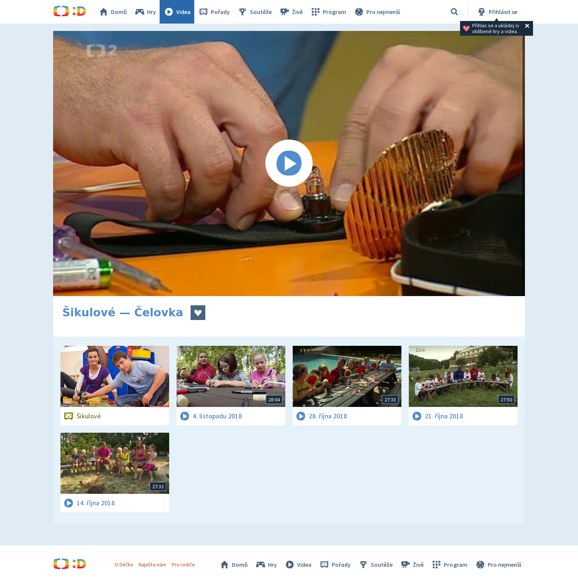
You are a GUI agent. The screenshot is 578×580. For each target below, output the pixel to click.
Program (328, 11)
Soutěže (254, 11)
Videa (177, 11)
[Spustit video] (289, 163)
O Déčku (124, 564)
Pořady (214, 11)
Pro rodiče (183, 564)
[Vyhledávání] (454, 12)
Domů (112, 11)
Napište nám (152, 564)
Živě (291, 11)
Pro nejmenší (377, 11)
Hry (145, 11)
